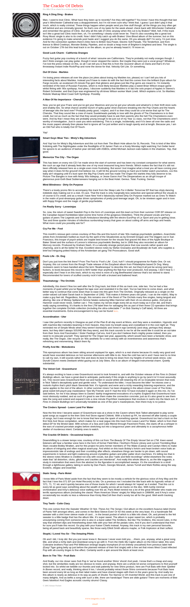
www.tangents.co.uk (95, 598)
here (116, 311)
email (95, 604)
